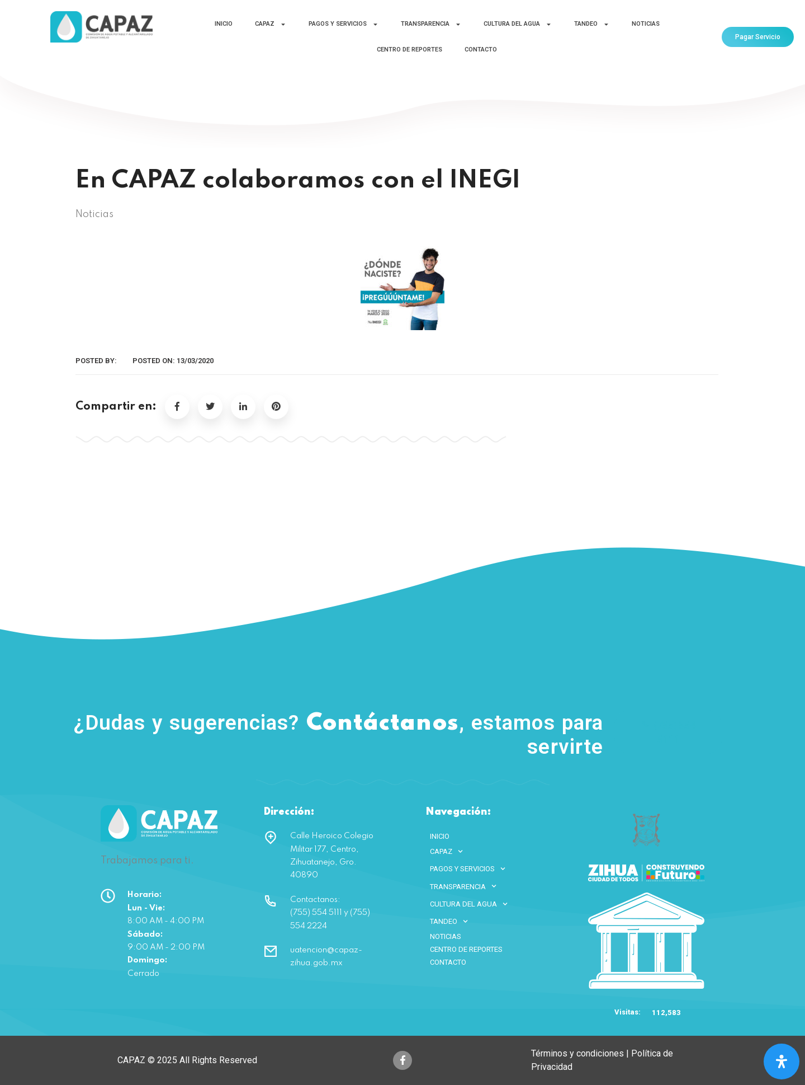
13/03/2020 (195, 360)
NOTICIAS (646, 23)
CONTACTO (481, 49)
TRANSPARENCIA (431, 24)
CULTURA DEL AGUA (518, 24)
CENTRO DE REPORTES (409, 49)
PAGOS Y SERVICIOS (343, 24)
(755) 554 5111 (668, 731)
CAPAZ (270, 24)
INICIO (224, 23)
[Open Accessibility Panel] (781, 1061)
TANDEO (591, 24)
